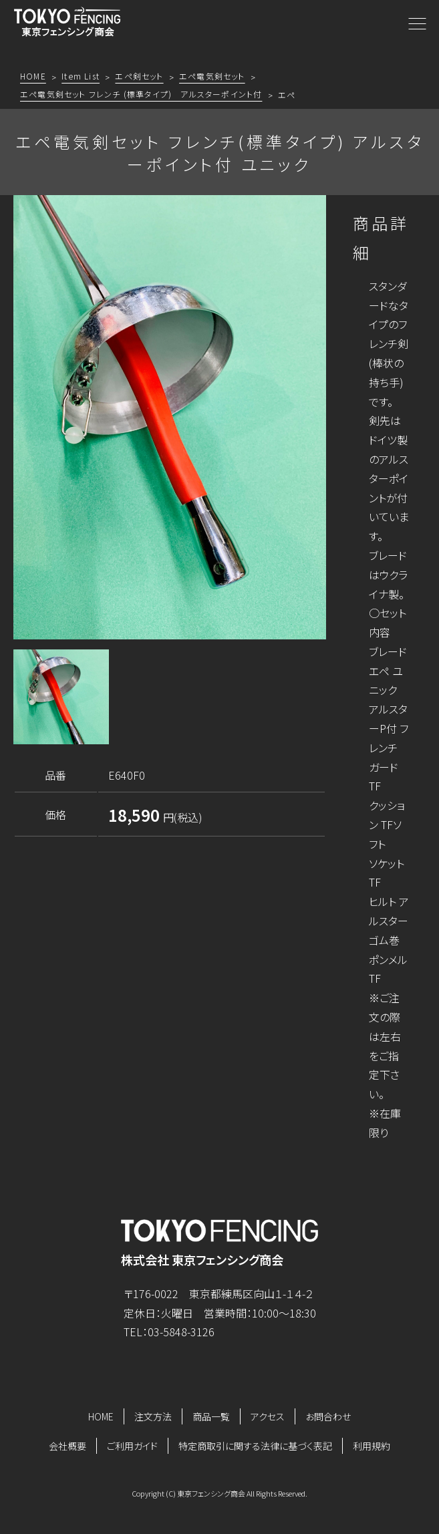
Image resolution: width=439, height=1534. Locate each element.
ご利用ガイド (132, 1445)
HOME (101, 1416)
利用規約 (371, 1445)
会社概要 (67, 1445)
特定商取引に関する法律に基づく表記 (255, 1445)
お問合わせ (328, 1416)
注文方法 (153, 1416)
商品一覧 (211, 1416)
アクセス (268, 1416)
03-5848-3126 (181, 1332)
